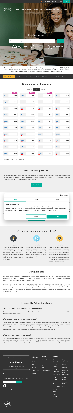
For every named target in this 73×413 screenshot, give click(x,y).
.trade (5, 153)
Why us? (44, 76)
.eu (56, 95)
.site (57, 127)
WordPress (65, 386)
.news (39, 127)
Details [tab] (36, 199)
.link (22, 153)
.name (22, 121)
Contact (34, 367)
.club (39, 108)
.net (22, 102)
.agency (40, 153)
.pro (5, 108)
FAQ (63, 76)
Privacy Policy (35, 370)
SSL (54, 9)
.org (5, 102)
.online (22, 108)
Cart (66, 1)
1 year (36, 89)
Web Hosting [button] (20, 9)
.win (57, 140)
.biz (56, 102)
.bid (5, 147)
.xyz (22, 127)
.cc (39, 121)
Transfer (36, 76)
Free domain (15, 92)
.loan (22, 140)
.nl (38, 115)
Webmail (54, 1)
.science (23, 147)
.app (57, 153)
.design (5, 121)
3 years (43, 89)
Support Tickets (46, 370)
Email (41, 9)
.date (39, 147)
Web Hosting (56, 374)
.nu (39, 95)
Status (41, 1)
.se (4, 95)
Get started (36, 185)
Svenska (47, 1)
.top (57, 121)
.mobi (39, 134)
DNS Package (27, 76)
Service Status (45, 360)
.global (5, 134)
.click (57, 147)
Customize (36, 216)
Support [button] (59, 9)
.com (22, 95)
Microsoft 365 (48, 9)
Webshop (64, 367)
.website (58, 134)
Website (64, 364)
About (33, 361)
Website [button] (35, 9)
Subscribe (19, 382)
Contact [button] (66, 9)
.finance (23, 134)
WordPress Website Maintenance (65, 372)
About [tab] (57, 199)
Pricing (18, 76)
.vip (56, 108)
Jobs (33, 364)
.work (5, 127)
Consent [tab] (15, 199)
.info (39, 102)
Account (44, 363)
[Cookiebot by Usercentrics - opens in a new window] (61, 195)
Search (60, 41)
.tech (39, 140)
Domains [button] (28, 9)
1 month (29, 89)
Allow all (57, 216)
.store (5, 115)
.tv (21, 115)
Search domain (8, 76)
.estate (5, 140)
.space (57, 115)
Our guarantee (54, 76)
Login (60, 1)
